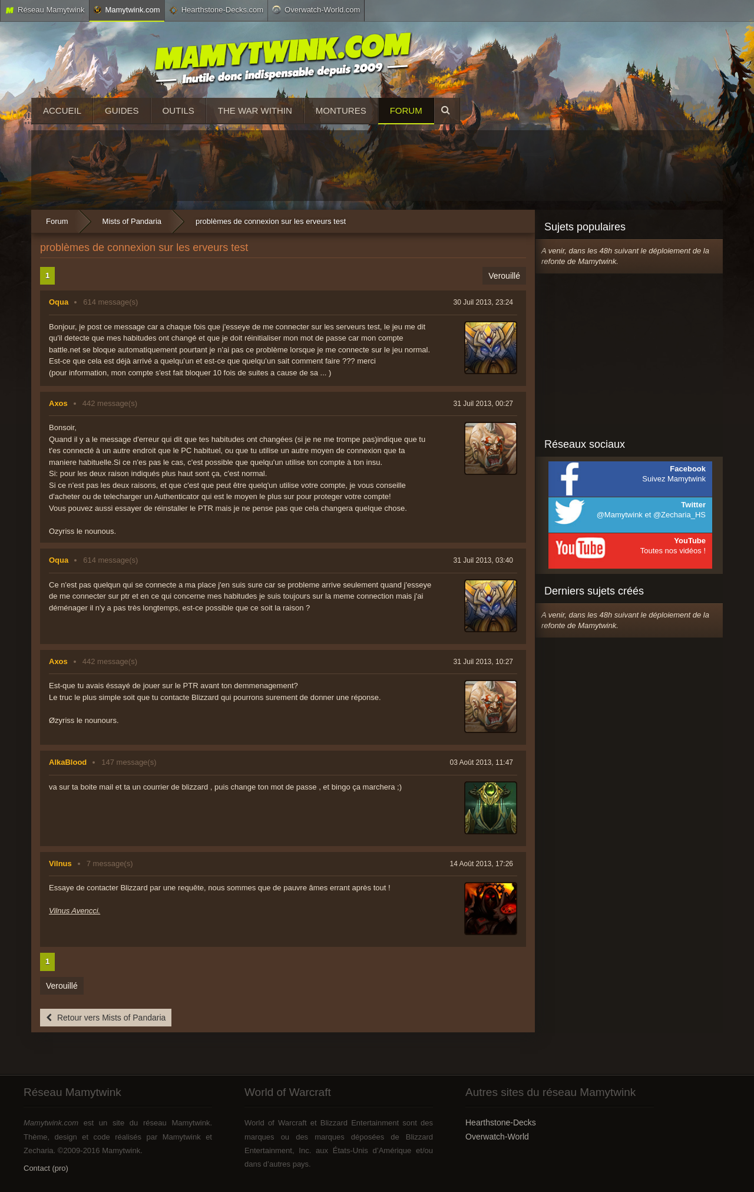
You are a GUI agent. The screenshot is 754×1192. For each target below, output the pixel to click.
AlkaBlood (68, 762)
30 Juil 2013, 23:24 (483, 302)
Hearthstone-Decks (500, 1122)
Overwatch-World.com (316, 9)
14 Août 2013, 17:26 (481, 864)
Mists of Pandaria (131, 221)
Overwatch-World (497, 1136)
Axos (58, 403)
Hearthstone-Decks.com (216, 10)
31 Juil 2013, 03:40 (483, 560)
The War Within (255, 110)
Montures (341, 110)
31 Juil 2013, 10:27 (483, 662)
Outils (178, 110)
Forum (406, 110)
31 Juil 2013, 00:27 (483, 403)
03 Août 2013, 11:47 (481, 762)
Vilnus (60, 863)
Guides (122, 110)
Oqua (58, 302)
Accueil (62, 110)
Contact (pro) (46, 1168)
